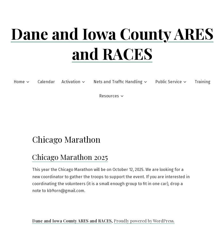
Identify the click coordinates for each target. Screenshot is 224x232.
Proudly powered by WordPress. (144, 221)
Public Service (168, 81)
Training (202, 81)
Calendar (46, 81)
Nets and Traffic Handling (117, 81)
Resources (109, 95)
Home (19, 81)
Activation (71, 81)
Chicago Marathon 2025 (70, 157)
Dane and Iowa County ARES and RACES (112, 43)
